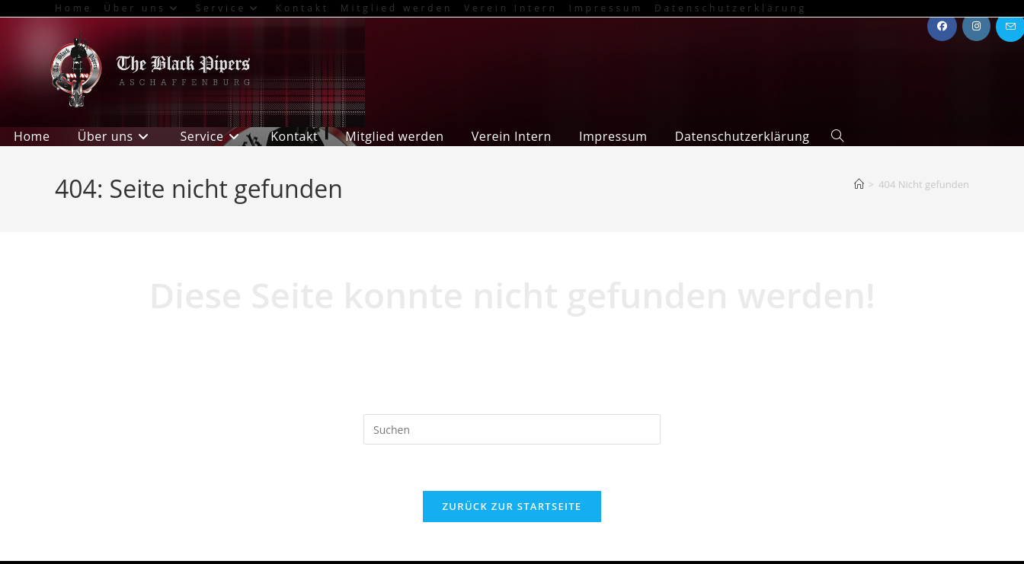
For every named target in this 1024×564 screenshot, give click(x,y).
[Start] (859, 184)
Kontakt (302, 8)
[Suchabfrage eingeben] (512, 429)
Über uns (144, 8)
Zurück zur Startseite (512, 506)
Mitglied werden (397, 8)
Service (230, 8)
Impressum (606, 8)
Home (73, 8)
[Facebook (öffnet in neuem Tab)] (942, 26)
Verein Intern (510, 8)
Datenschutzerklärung (730, 8)
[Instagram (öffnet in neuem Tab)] (976, 26)
